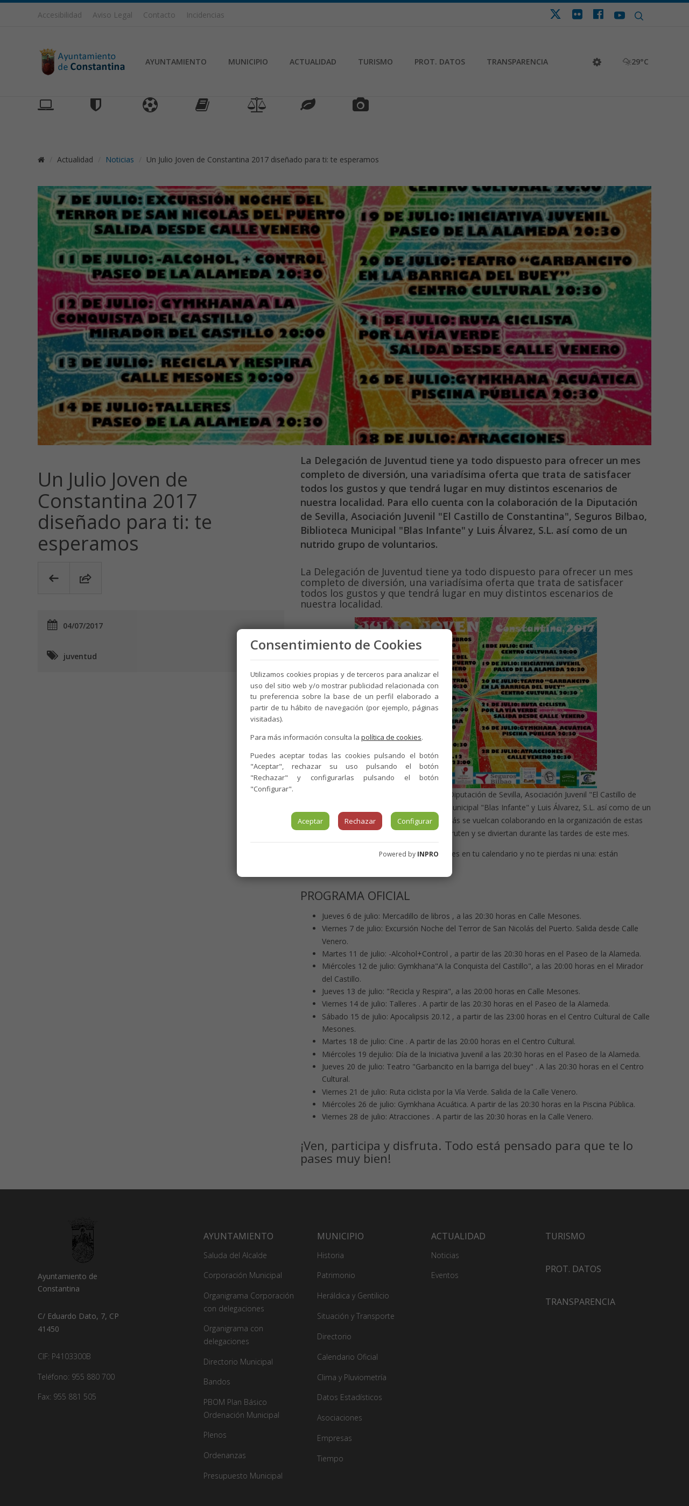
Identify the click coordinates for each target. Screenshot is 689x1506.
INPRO (428, 854)
